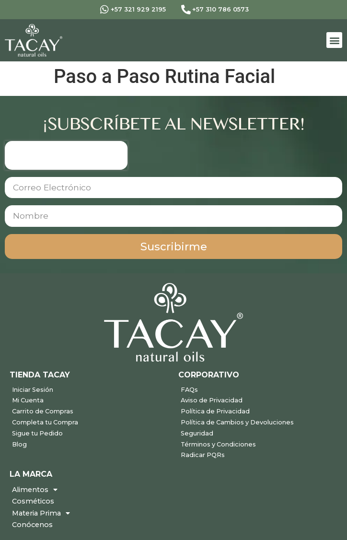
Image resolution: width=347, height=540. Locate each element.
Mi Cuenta (28, 400)
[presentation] (66, 155)
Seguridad (197, 433)
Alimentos (35, 489)
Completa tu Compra (45, 422)
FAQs (189, 389)
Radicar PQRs (203, 454)
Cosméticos (33, 501)
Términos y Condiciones (218, 444)
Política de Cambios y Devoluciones (237, 422)
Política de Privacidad (215, 411)
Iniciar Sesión (32, 389)
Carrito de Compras (42, 411)
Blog (19, 444)
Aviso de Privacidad (212, 400)
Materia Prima (41, 513)
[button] (334, 40)
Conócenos (32, 524)
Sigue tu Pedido (37, 433)
